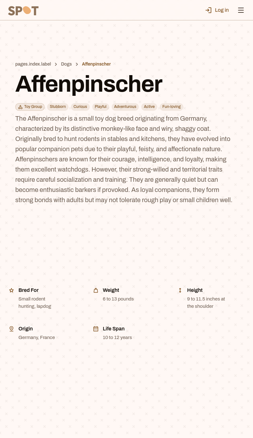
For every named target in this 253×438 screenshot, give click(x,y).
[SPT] (23, 10)
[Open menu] (241, 10)
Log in (217, 10)
